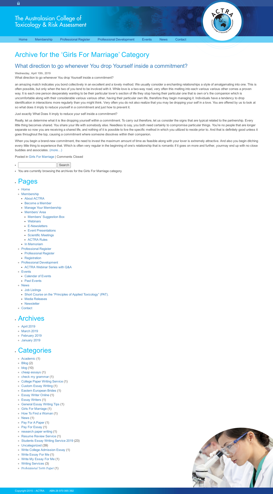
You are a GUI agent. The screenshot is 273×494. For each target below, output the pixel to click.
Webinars (34, 221)
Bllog (24, 363)
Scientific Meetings (41, 235)
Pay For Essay (31, 427)
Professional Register (75, 39)
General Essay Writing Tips (40, 404)
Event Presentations (42, 230)
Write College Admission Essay (43, 450)
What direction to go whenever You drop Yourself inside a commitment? (101, 66)
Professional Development (116, 39)
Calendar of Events (38, 276)
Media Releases (36, 299)
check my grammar (35, 376)
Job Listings (33, 290)
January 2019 (30, 340)
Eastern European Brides (38, 390)
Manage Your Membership (43, 207)
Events (147, 39)
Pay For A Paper (32, 422)
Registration (33, 258)
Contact (180, 39)
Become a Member (38, 203)
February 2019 (31, 335)
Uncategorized (31, 445)
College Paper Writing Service (42, 381)
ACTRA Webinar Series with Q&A (48, 267)
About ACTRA (34, 198)
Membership (43, 39)
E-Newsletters (38, 226)
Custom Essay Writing (37, 386)
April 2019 (28, 326)
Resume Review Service (38, 436)
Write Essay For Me (35, 454)
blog (24, 367)
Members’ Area (35, 212)
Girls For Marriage (41, 156)
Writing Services (32, 463)
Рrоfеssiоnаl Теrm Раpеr (37, 468)
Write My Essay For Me (38, 459)
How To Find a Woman (37, 413)
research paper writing (36, 431)
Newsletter (32, 303)
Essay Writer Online (35, 395)
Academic (28, 358)
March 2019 (29, 331)
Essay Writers (31, 399)
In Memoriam (34, 244)
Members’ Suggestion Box (46, 217)
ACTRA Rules (38, 239)
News (164, 39)
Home (23, 39)
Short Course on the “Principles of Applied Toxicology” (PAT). (67, 294)
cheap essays (31, 372)
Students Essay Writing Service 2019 (47, 440)
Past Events (33, 280)
